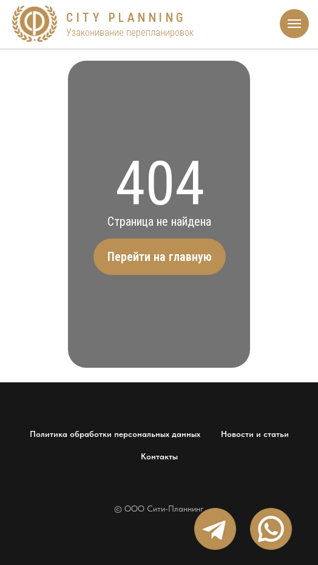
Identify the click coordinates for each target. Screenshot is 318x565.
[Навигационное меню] (294, 23)
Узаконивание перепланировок (130, 32)
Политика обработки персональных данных (115, 434)
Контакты (159, 456)
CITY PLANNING (126, 17)
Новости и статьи (255, 434)
